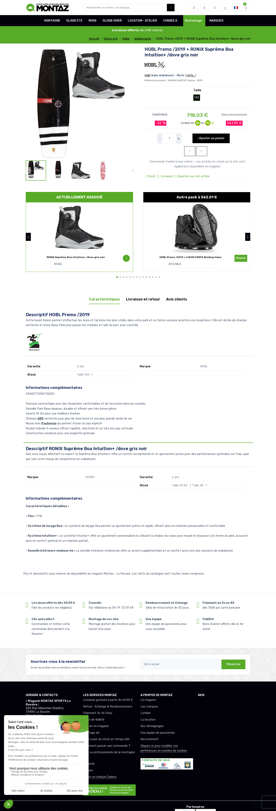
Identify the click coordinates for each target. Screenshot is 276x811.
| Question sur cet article (191, 176)
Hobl (147, 75)
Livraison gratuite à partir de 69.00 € (108, 700)
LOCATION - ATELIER (142, 21)
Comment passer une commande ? (106, 746)
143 (196, 97)
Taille (197, 90)
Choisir (241, 258)
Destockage (193, 21)
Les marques (149, 706)
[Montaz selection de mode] (225, 8)
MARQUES (216, 21)
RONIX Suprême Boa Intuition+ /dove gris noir (76, 257)
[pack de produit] (79, 227)
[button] (194, 8)
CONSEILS (170, 21)
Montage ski (91, 732)
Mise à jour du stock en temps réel (106, 739)
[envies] (205, 8)
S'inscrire (233, 664)
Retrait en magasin (96, 726)
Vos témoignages (152, 726)
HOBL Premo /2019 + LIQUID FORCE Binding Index (190, 257)
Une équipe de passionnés (158, 732)
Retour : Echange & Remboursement (107, 706)
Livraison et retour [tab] (143, 299)
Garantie (89, 763)
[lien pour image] (81, 103)
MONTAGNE (52, 21)
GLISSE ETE (74, 21)
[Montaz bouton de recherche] (171, 7)
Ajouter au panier (211, 138)
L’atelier (146, 713)
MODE (93, 21)
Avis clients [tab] (176, 299)
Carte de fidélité (93, 719)
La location (148, 719)
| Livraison (165, 176)
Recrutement (150, 739)
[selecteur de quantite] (169, 139)
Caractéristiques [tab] (104, 299)
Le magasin (148, 700)
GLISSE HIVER (112, 21)
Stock (151, 176)
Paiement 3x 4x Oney (97, 713)
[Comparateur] (215, 8)
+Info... (190, 75)
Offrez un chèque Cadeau (100, 777)
